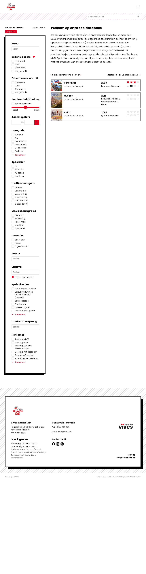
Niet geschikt (21, 71)
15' (16, 166)
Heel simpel (20, 222)
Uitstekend (20, 61)
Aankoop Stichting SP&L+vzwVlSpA (23, 347)
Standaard (20, 67)
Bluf (16, 138)
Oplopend (20, 228)
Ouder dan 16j (21, 200)
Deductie (19, 151)
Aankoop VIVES (22, 339)
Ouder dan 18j (21, 204)
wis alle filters (39, 28)
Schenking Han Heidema (26, 358)
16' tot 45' (19, 169)
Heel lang (19, 176)
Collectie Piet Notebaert (26, 352)
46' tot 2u (19, 173)
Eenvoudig (20, 218)
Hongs (18, 243)
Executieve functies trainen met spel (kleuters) (24, 295)
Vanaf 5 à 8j (20, 190)
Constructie (20, 144)
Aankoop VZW (21, 342)
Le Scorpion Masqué (24, 277)
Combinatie (20, 141)
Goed (17, 64)
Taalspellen (20, 304)
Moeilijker (19, 225)
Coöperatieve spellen (25, 310)
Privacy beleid (12, 476)
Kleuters (18, 187)
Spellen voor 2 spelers (25, 288)
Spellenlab (20, 239)
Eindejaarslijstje (22, 307)
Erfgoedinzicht (21, 246)
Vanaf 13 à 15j (21, 197)
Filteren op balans (23, 103)
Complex (19, 215)
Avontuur (19, 134)
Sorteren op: (114, 75)
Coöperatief (20, 147)
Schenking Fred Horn (24, 355)
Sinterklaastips (22, 301)
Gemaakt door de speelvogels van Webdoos (119, 476)
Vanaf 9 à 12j (21, 194)
